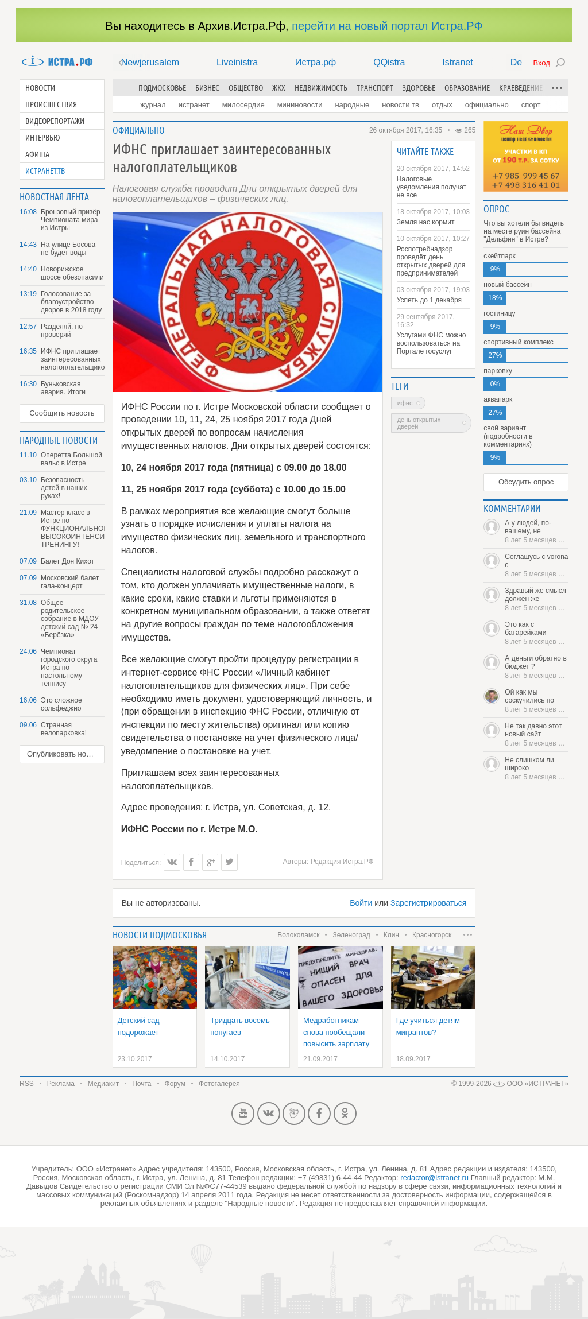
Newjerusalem (150, 62)
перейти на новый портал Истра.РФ (387, 26)
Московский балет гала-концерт (70, 582)
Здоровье (419, 87)
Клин (391, 935)
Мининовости (300, 104)
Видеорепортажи (54, 121)
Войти (361, 902)
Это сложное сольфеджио (61, 704)
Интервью (42, 137)
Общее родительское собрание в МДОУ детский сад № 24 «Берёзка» (70, 619)
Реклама (61, 1084)
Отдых (442, 104)
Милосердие (243, 104)
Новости (40, 87)
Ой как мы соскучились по (536, 700)
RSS (27, 1084)
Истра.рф (315, 62)
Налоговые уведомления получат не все (431, 187)
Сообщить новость (61, 413)
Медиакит (103, 1084)
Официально (487, 104)
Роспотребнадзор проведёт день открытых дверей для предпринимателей (431, 261)
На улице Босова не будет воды (68, 248)
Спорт (531, 104)
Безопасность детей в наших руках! (64, 488)
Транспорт (375, 87)
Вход (541, 63)
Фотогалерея (219, 1084)
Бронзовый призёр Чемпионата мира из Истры (70, 220)
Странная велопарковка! (64, 729)
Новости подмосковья (160, 935)
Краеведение (521, 87)
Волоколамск (298, 935)
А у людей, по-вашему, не (536, 531)
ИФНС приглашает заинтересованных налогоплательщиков (73, 359)
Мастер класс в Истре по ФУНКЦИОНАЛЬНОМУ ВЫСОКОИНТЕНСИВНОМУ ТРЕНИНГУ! (73, 529)
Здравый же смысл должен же (536, 599)
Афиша (37, 154)
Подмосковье (162, 87)
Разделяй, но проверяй (62, 331)
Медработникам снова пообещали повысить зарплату (336, 1032)
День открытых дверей (419, 423)
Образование (467, 87)
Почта (141, 1084)
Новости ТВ (400, 104)
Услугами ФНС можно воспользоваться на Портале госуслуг (431, 343)
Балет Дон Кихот (67, 561)
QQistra (389, 62)
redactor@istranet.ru (434, 1177)
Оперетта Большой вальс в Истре (71, 459)
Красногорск (431, 935)
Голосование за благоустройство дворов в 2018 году (71, 302)
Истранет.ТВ (45, 171)
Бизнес (207, 87)
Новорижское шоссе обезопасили (72, 273)
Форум (175, 1084)
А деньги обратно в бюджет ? (536, 667)
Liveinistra (237, 62)
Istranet (457, 62)
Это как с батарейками (536, 633)
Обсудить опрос (526, 482)
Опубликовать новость (66, 754)
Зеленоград (351, 935)
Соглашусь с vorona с (536, 565)
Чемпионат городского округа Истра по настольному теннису (69, 667)
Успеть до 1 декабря (429, 300)
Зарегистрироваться (428, 902)
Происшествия (51, 104)
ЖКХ (278, 87)
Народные (352, 104)
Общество (246, 87)
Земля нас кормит (426, 222)
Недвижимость (321, 87)
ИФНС (405, 402)
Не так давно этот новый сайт (536, 734)
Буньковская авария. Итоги (63, 388)
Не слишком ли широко (536, 768)
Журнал (152, 104)
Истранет (194, 104)
